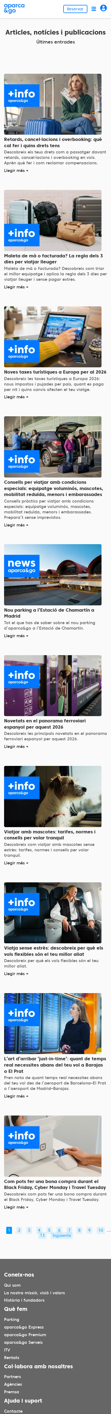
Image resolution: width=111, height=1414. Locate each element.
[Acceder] (103, 9)
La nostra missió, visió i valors (34, 1292)
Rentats (11, 1357)
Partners (12, 1377)
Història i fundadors (24, 1300)
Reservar (75, 9)
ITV (7, 1350)
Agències (13, 1384)
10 (100, 1230)
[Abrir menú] (93, 9)
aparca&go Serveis (23, 1342)
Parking (11, 1319)
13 (42, 1235)
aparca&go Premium (25, 1334)
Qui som (12, 1285)
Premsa (11, 1392)
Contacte (13, 1411)
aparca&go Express (24, 1327)
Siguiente (61, 1235)
